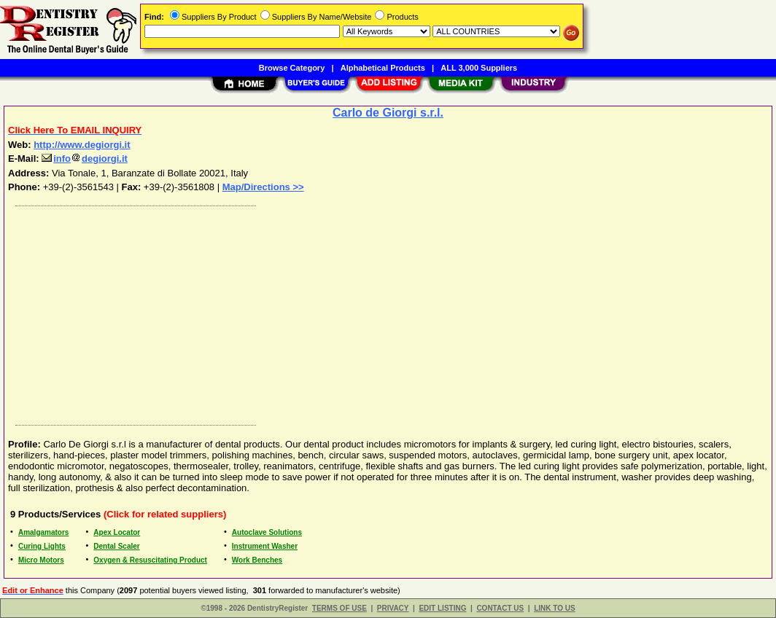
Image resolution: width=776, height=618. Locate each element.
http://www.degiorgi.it (82, 144)
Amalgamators (43, 532)
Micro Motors (41, 560)
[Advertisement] (388, 312)
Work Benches (257, 560)
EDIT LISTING (442, 608)
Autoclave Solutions (267, 532)
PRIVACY (393, 608)
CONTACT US (500, 608)
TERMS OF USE (339, 608)
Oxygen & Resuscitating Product (150, 560)
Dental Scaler (116, 546)
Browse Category (292, 67)
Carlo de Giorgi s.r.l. (388, 112)
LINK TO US (554, 608)
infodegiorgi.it (85, 158)
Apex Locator (116, 532)
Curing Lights (42, 546)
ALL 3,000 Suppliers (479, 67)
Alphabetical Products (383, 67)
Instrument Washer (265, 546)
